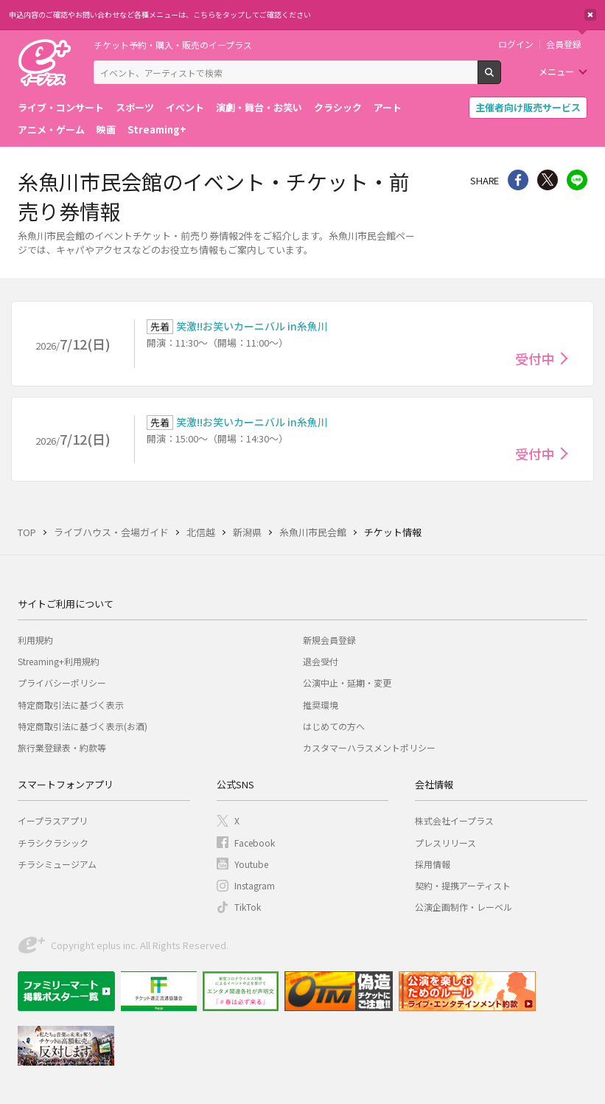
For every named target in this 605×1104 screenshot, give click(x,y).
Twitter (547, 180)
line (577, 180)
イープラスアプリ (53, 820)
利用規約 (35, 639)
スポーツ (135, 107)
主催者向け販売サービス (528, 107)
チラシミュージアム (57, 864)
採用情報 (432, 864)
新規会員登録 (329, 639)
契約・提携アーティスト (463, 885)
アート (388, 107)
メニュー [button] (556, 71)
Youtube (251, 864)
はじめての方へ (334, 726)
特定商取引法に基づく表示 (71, 704)
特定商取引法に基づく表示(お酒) (82, 726)
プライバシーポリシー (62, 682)
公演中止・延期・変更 (347, 682)
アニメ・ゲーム (51, 129)
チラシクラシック (53, 842)
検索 (500, 78)
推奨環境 (320, 704)
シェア (518, 180)
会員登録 (563, 44)
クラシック (338, 107)
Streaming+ (156, 129)
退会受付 (320, 661)
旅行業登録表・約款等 (62, 747)
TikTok (247, 906)
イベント (185, 107)
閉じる (590, 15)
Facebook (254, 842)
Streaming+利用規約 (58, 661)
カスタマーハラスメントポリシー (369, 747)
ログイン (516, 44)
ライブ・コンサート (61, 107)
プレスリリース (445, 842)
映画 (106, 129)
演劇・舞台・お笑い (259, 107)
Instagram (254, 885)
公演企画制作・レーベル (463, 906)
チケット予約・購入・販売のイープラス (173, 44)
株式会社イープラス (454, 820)
